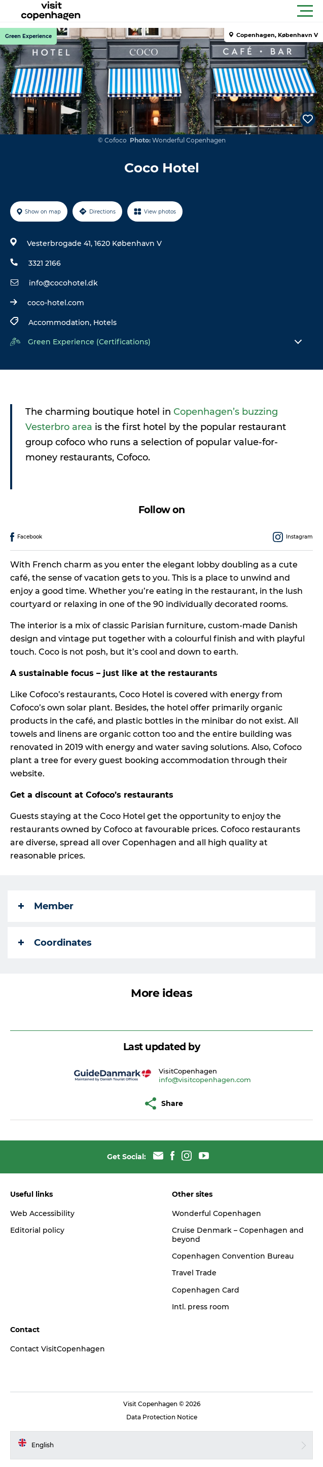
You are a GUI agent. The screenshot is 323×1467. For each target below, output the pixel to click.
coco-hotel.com (55, 302)
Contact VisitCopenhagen (57, 1348)
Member (46, 906)
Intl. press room (200, 1306)
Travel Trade (194, 1272)
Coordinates (55, 942)
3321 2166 (44, 263)
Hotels (105, 322)
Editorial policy (37, 1230)
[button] (207, 11)
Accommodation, (60, 322)
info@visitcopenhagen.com (205, 1080)
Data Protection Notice (161, 1417)
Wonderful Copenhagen (216, 1213)
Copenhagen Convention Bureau (233, 1256)
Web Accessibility (42, 1213)
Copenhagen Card (205, 1290)
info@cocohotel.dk (63, 283)
